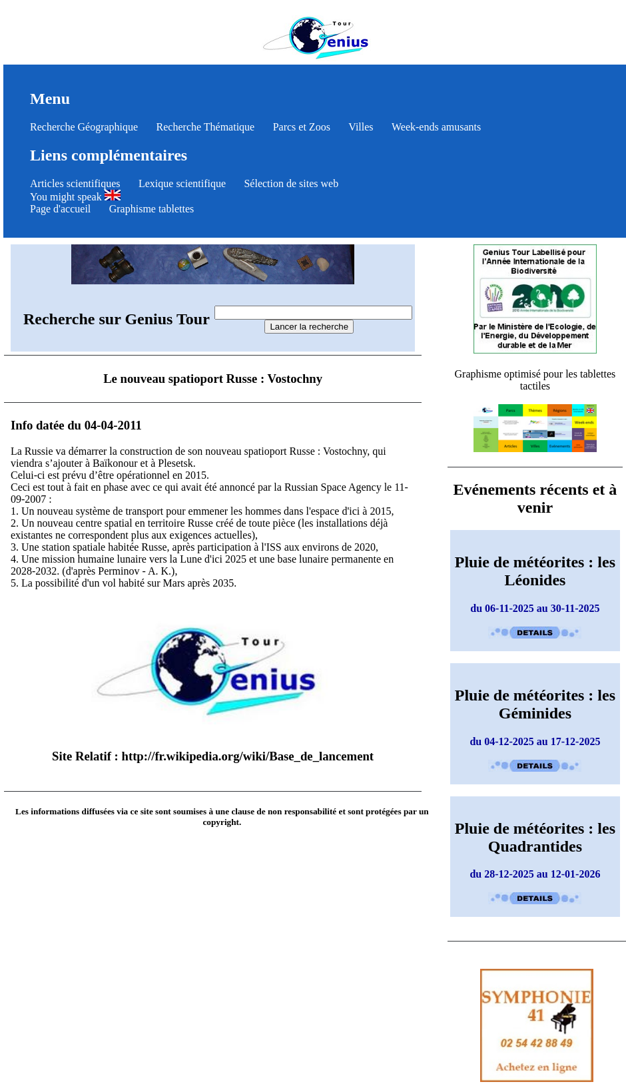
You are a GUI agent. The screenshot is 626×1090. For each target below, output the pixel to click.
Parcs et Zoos (301, 127)
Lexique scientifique (182, 183)
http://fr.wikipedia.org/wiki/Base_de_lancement (248, 756)
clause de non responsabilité (283, 811)
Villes (360, 127)
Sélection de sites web (291, 183)
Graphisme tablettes (151, 208)
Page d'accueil (60, 208)
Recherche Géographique (84, 127)
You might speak (75, 196)
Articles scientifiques (75, 183)
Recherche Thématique (205, 127)
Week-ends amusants (436, 127)
